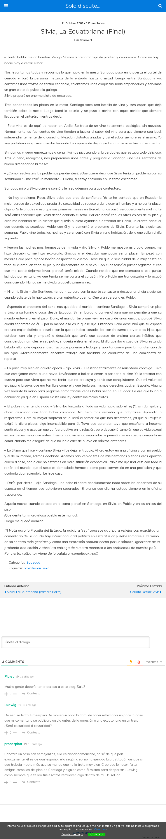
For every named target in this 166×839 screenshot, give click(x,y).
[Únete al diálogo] (75, 642)
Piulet (9, 676)
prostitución (32, 568)
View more (101, 829)
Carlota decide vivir (144, 592)
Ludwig (10, 705)
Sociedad (33, 563)
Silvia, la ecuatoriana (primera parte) (34, 592)
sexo (45, 568)
